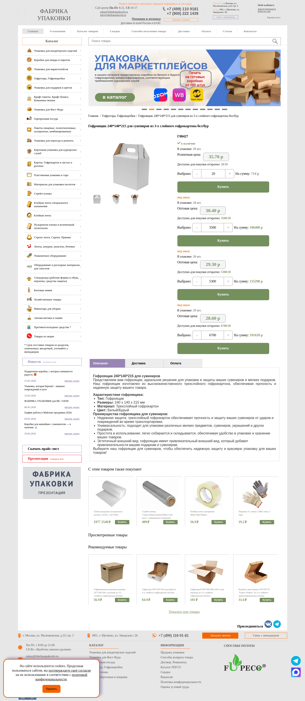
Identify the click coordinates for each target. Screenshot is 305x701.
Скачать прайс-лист (43, 449)
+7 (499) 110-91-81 (174, 636)
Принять (51, 688)
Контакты (250, 31)
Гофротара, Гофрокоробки (118, 116)
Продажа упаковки (172, 652)
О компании (57, 31)
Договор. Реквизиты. (174, 662)
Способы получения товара (148, 31)
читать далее (71, 380)
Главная (33, 31)
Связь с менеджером (225, 17)
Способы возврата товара (177, 657)
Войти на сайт (264, 11)
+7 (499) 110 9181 (183, 9)
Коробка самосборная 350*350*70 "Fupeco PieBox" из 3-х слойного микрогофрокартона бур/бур (254, 592)
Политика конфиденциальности (181, 682)
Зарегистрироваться (267, 9)
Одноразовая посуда (102, 662)
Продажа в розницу (146, 19)
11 (217, 109)
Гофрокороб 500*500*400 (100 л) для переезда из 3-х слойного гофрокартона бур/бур (207, 592)
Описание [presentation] (100, 363)
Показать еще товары (184, 612)
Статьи (227, 31)
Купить (223, 186)
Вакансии (167, 677)
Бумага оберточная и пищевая (108, 677)
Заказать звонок (181, 20)
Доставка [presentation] (138, 363)
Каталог (51, 41)
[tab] (107, 363)
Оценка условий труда (175, 687)
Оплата (206, 31)
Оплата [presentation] (175, 363)
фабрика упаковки (54, 14)
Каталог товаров (87, 31)
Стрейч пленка (98, 672)
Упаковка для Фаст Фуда (105, 657)
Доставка (184, 31)
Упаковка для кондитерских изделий (112, 652)
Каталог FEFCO (171, 667)
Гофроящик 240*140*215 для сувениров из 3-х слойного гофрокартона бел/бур (188, 116)
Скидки (115, 31)
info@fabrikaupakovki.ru (113, 15)
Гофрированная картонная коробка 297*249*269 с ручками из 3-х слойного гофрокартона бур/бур (109, 592)
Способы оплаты (239, 645)
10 (210, 109)
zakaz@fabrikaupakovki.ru (114, 11)
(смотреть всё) (49, 362)
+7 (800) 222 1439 (183, 13)
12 (224, 109)
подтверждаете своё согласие (69, 670)
